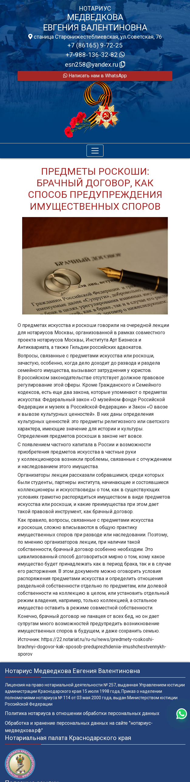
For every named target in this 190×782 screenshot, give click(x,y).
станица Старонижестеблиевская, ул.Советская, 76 (95, 37)
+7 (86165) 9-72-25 (95, 45)
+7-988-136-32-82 (95, 54)
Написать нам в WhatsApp (95, 76)
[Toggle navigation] (95, 151)
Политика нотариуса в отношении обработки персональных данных (82, 713)
